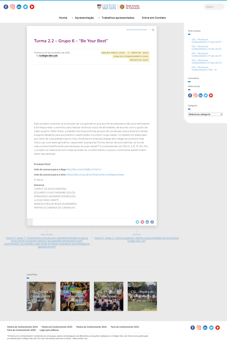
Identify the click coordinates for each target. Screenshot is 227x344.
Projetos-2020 (139, 60)
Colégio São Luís (48, 55)
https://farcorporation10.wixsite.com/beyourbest (95, 174)
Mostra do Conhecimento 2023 (57, 326)
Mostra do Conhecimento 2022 (91, 326)
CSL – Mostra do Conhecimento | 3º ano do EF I (207, 47)
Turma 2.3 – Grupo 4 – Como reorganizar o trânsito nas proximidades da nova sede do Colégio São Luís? (136, 239)
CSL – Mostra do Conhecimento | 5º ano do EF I (207, 61)
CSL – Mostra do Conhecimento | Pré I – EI (204, 68)
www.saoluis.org (80, 338)
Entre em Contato (154, 17)
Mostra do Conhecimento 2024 (22, 326)
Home (63, 17)
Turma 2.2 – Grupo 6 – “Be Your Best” (71, 41)
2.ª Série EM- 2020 (138, 53)
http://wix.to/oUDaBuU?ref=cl (84, 169)
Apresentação (84, 17)
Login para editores (49, 330)
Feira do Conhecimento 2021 (125, 326)
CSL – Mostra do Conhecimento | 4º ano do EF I (207, 54)
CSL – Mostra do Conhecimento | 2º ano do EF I (207, 40)
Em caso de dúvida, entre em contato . (54, 338)
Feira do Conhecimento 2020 (131, 56)
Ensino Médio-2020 (113, 53)
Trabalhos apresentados (118, 17)
